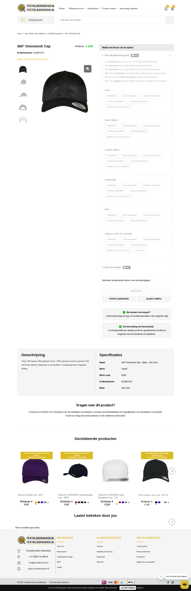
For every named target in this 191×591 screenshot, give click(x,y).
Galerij (59, 573)
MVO (59, 568)
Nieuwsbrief (62, 556)
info (135, 55)
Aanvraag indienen (129, 9)
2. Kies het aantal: (116, 271)
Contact (100, 551)
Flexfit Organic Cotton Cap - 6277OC (155, 499)
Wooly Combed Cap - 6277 (31, 499)
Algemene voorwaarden (147, 568)
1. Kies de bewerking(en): (120, 55)
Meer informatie (111, 588)
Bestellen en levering (106, 556)
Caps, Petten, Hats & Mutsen (38, 33)
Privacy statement (144, 556)
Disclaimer (141, 562)
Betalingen (101, 562)
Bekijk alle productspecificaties (32, 59)
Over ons (61, 551)
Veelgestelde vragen (66, 562)
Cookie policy (142, 551)
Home (62, 9)
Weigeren (139, 588)
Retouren (101, 568)
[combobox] (111, 20)
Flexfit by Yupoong (62, 33)
